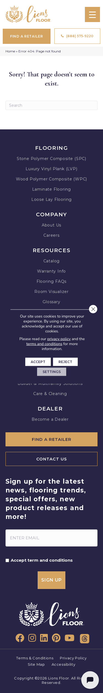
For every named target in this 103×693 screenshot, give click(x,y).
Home (10, 51)
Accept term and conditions (42, 560)
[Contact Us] (51, 459)
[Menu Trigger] (92, 14)
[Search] (51, 105)
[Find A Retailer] (51, 439)
